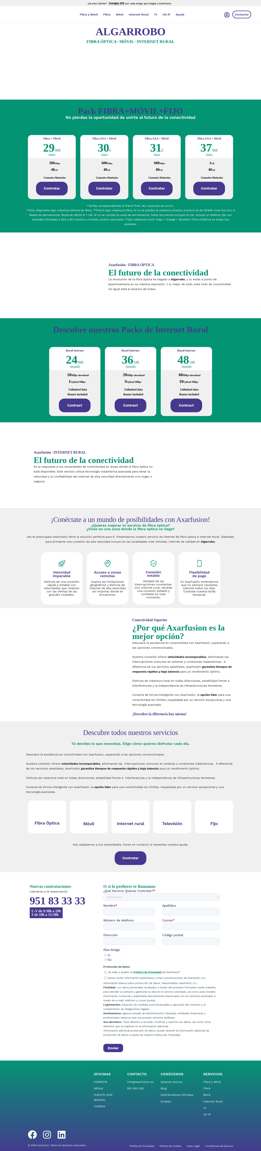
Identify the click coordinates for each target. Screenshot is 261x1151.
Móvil (119, 14)
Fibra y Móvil (89, 14)
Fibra (106, 14)
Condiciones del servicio (160, 205)
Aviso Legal (193, 1146)
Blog (163, 1088)
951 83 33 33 (57, 901)
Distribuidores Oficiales (177, 1095)
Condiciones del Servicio (219, 1146)
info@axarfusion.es (140, 1082)
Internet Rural (139, 14)
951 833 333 (135, 1088)
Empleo (166, 1101)
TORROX (99, 1106)
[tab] (37, 125)
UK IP (166, 14)
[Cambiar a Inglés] (205, 14)
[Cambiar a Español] (217, 14)
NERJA (98, 1088)
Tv (155, 14)
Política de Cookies (170, 1146)
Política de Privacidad (142, 1146)
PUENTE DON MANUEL (103, 1097)
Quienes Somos (172, 1082)
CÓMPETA (100, 1082)
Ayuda (180, 14)
